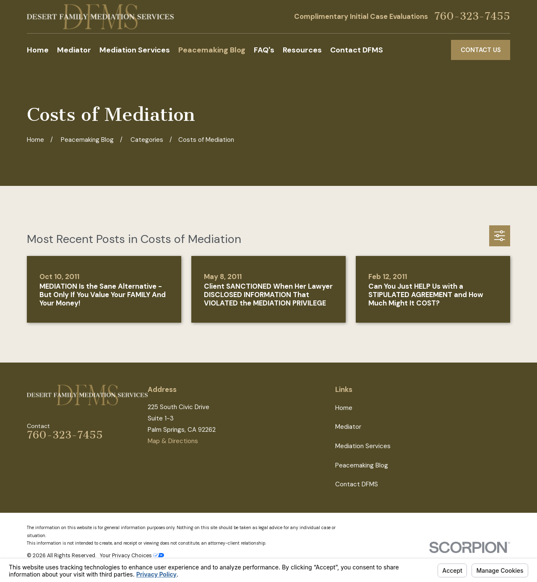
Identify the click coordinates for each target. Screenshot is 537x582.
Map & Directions (173, 441)
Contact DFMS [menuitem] (356, 50)
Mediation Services (363, 446)
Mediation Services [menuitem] (134, 50)
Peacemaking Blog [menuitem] (211, 50)
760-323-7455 (472, 16)
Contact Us (481, 50)
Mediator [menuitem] (74, 50)
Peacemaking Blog (361, 465)
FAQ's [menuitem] (264, 50)
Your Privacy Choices (132, 555)
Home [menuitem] (38, 50)
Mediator (348, 427)
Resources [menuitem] (302, 50)
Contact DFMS (356, 484)
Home (343, 408)
